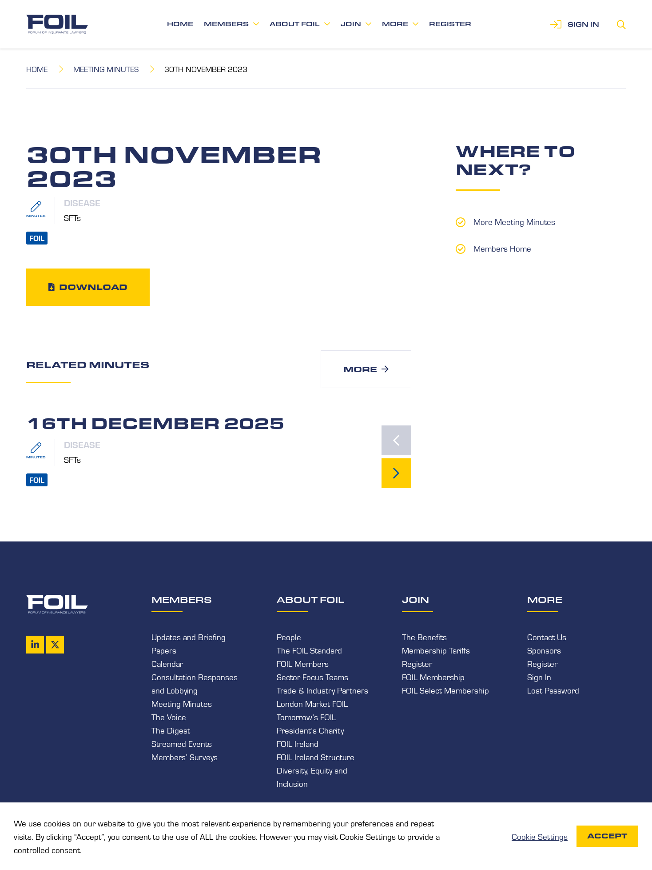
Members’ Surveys (184, 756)
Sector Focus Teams (312, 676)
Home (180, 24)
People (289, 636)
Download (93, 287)
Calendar (167, 663)
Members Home (502, 248)
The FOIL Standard (309, 650)
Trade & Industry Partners (322, 690)
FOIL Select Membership (445, 690)
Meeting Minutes (106, 68)
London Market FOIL (312, 703)
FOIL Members (303, 663)
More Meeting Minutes (514, 221)
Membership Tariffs (436, 650)
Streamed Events (181, 743)
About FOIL (295, 24)
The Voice (168, 716)
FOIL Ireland (297, 743)
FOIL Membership (433, 676)
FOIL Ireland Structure (315, 756)
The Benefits (424, 636)
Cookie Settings (540, 836)
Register (450, 24)
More (395, 24)
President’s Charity (310, 730)
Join (351, 24)
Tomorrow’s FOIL (306, 716)
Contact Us (546, 636)
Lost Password (553, 690)
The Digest (170, 730)
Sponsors (544, 650)
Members (226, 24)
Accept (607, 836)
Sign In (539, 676)
